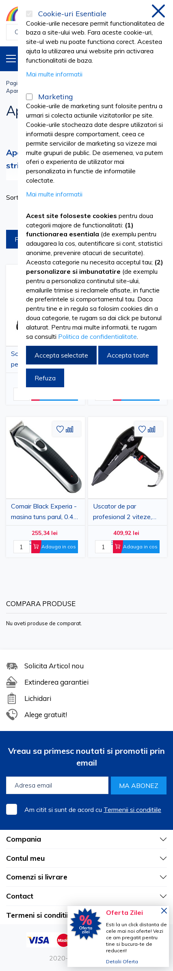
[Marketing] (29, 97)
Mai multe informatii (54, 74)
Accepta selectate (61, 355)
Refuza (45, 378)
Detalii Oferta (122, 961)
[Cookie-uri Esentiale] (29, 14)
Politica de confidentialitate (97, 336)
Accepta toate (128, 355)
